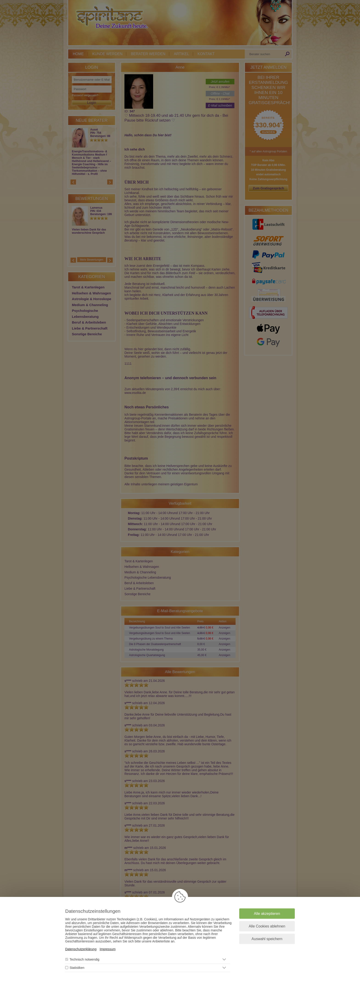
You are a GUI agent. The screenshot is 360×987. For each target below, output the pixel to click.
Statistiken (77, 968)
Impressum (107, 949)
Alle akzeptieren (267, 914)
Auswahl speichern (267, 939)
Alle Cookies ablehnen (267, 926)
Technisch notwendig (84, 959)
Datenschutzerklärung (80, 949)
